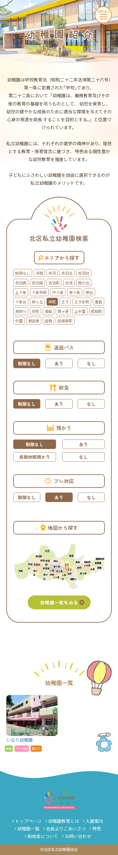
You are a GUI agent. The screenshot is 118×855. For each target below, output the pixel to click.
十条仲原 (39, 292)
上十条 (20, 292)
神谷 (89, 292)
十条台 (20, 301)
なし (91, 363)
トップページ (28, 821)
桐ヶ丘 (37, 301)
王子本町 (81, 301)
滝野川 (20, 311)
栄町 (35, 311)
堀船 (48, 311)
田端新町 (65, 320)
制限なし (22, 273)
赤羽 (52, 273)
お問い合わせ (78, 836)
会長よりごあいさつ (66, 828)
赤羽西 (20, 282)
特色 (96, 828)
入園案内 (94, 821)
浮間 (39, 273)
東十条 (74, 292)
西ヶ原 (63, 311)
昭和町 (96, 311)
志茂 (69, 282)
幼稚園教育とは (63, 821)
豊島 (98, 301)
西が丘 (83, 282)
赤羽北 (67, 273)
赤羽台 (83, 273)
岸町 (52, 301)
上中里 (80, 311)
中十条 (58, 292)
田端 (48, 320)
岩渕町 (54, 282)
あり (58, 363)
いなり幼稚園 (32, 723)
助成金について (42, 836)
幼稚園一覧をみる (62, 602)
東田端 (33, 320)
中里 (19, 320)
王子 (65, 301)
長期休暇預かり (34, 457)
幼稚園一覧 (28, 828)
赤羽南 (37, 282)
